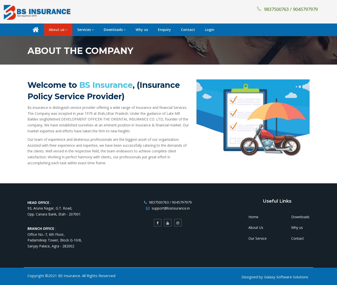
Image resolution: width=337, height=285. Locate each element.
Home (253, 216)
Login (209, 29)
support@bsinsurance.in (171, 208)
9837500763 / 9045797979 (287, 9)
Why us (142, 29)
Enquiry (164, 29)
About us (58, 29)
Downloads (115, 29)
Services (85, 29)
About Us (255, 227)
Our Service (257, 238)
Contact (188, 29)
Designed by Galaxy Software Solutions (274, 276)
